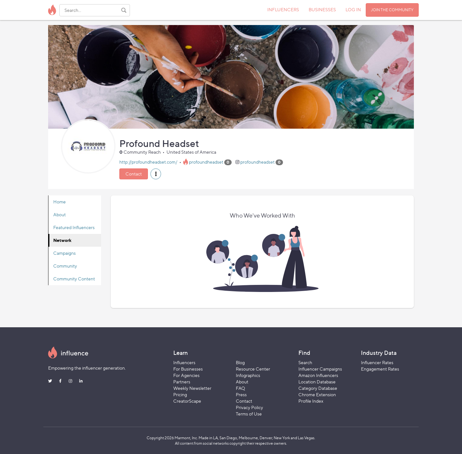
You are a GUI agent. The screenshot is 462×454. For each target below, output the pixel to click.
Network (62, 240)
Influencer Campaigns (320, 369)
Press (241, 394)
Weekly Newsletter (192, 388)
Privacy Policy (249, 407)
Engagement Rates (380, 369)
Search (305, 362)
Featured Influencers (74, 227)
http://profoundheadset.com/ (148, 162)
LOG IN (353, 9)
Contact (133, 173)
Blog (240, 362)
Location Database (317, 381)
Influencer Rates (377, 362)
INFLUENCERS (283, 9)
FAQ (240, 388)
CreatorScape (187, 401)
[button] (155, 173)
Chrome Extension (317, 394)
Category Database (317, 388)
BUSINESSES (322, 9)
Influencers (184, 362)
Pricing (180, 394)
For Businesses (188, 369)
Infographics (248, 375)
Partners (181, 381)
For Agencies (186, 375)
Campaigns (64, 253)
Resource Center (253, 369)
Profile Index (310, 401)
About (59, 214)
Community (65, 266)
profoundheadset (206, 162)
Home (59, 201)
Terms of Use (249, 413)
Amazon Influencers (318, 375)
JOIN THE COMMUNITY (392, 9)
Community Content (74, 278)
